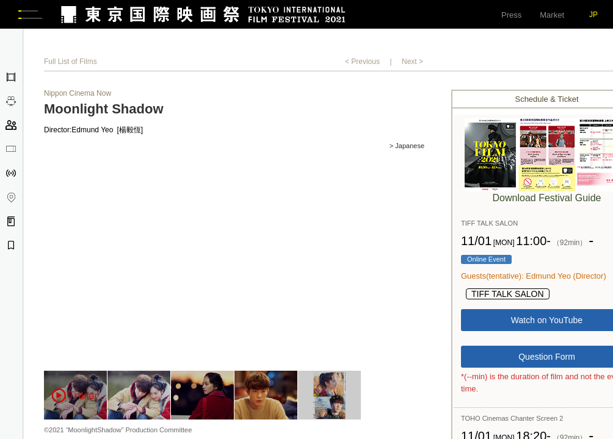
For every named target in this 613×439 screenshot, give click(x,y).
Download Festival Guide (547, 200)
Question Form (546, 359)
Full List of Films (70, 63)
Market (552, 15)
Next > (412, 63)
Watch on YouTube (546, 322)
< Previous (362, 63)
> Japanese (407, 148)
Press (511, 15)
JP (593, 14)
